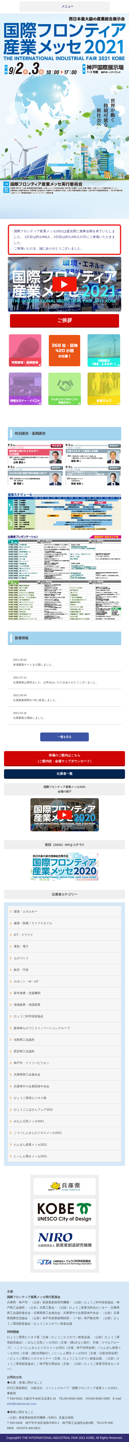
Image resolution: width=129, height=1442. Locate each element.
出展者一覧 (65, 773)
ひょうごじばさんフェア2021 (33, 1109)
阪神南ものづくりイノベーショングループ (42, 1028)
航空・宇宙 (21, 969)
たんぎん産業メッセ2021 (30, 1144)
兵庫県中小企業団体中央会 (31, 1086)
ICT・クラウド (23, 934)
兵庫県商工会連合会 (27, 1074)
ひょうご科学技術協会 (28, 1016)
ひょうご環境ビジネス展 (30, 1098)
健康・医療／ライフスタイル (33, 923)
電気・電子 (21, 946)
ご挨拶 (64, 320)
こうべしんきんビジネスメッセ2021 (38, 1132)
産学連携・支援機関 (27, 993)
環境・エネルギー (25, 911)
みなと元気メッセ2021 (29, 1121)
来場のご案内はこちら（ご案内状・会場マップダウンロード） (64, 758)
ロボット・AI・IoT (26, 981)
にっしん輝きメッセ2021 (30, 1156)
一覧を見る (64, 736)
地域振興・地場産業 (27, 1004)
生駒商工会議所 (24, 1039)
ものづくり (21, 958)
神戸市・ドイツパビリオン (31, 1063)
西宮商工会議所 (24, 1051)
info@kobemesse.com (21, 1403)
